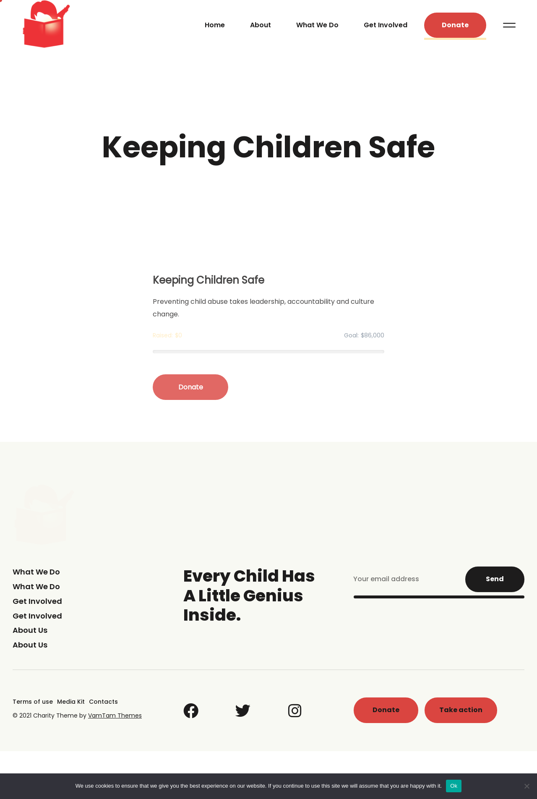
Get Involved (385, 25)
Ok (453, 786)
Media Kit (71, 701)
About (260, 25)
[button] (455, 25)
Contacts (103, 701)
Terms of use (33, 701)
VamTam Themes (115, 715)
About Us (30, 630)
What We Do (317, 25)
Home (215, 25)
